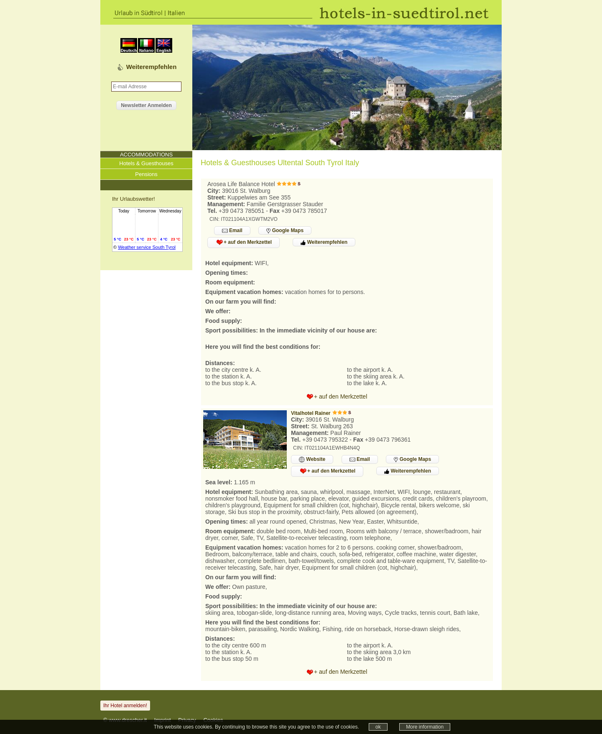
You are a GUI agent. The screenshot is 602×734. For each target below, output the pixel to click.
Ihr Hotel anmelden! (125, 705)
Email (232, 231)
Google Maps (285, 230)
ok (378, 727)
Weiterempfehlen (151, 66)
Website (312, 459)
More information (425, 727)
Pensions (146, 174)
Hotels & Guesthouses (146, 163)
